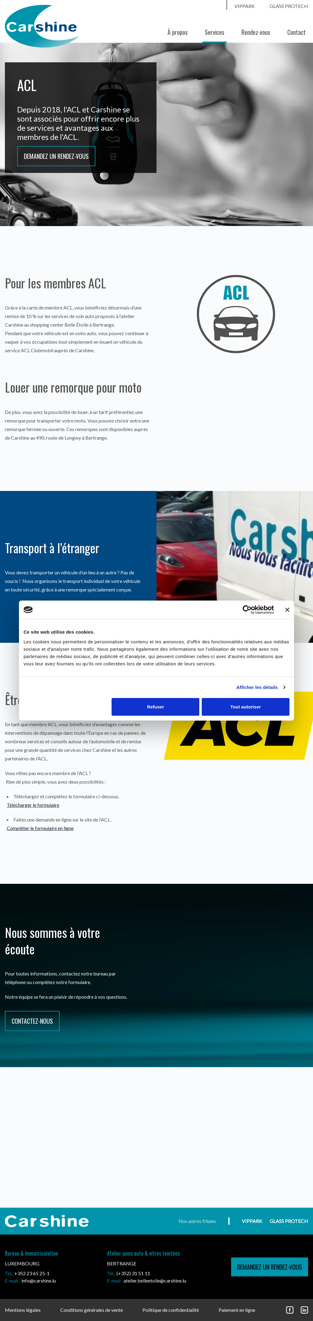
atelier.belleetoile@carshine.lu (154, 1280)
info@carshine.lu (38, 1280)
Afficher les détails (257, 687)
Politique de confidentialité (170, 1310)
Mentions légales (23, 1310)
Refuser (155, 706)
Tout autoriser (245, 706)
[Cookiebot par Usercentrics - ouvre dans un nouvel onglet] (247, 609)
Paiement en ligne (237, 1310)
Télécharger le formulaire (33, 805)
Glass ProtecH (289, 6)
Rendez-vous (255, 32)
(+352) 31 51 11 (133, 1273)
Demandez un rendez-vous (56, 156)
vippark (244, 6)
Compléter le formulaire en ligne (40, 828)
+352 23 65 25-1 (32, 1273)
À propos (178, 32)
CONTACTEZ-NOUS (32, 1021)
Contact (296, 32)
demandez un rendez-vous (269, 1267)
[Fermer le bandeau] (287, 610)
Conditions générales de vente (91, 1310)
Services (214, 32)
